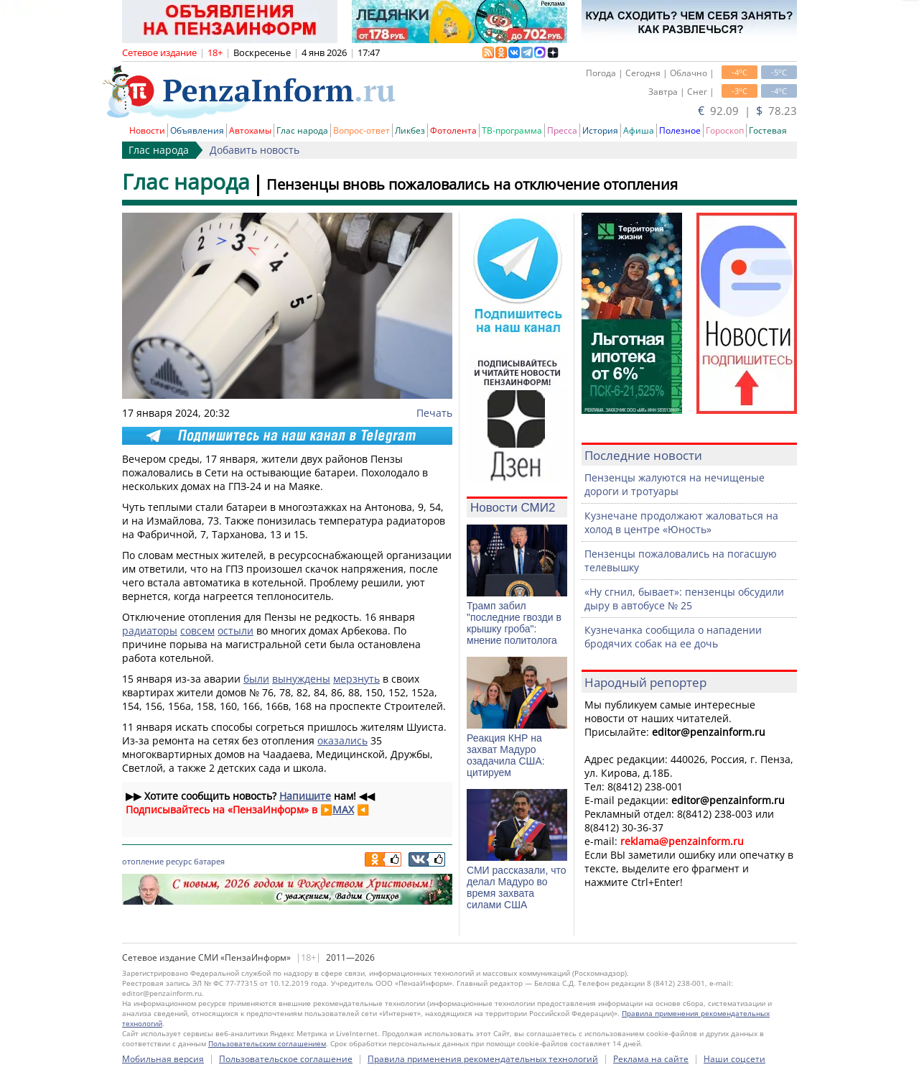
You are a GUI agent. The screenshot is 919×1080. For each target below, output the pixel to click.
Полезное (680, 130)
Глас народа (302, 130)
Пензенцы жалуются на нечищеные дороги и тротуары (674, 484)
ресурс (179, 861)
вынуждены (301, 679)
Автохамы (250, 130)
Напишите (305, 796)
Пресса (562, 130)
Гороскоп (725, 130)
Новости (147, 130)
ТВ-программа (512, 130)
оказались (342, 740)
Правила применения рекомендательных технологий (483, 1059)
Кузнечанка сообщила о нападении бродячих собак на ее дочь (673, 636)
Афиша (638, 130)
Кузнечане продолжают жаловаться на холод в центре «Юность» (681, 522)
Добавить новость (254, 150)
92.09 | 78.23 (747, 110)
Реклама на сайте (651, 1059)
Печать (434, 413)
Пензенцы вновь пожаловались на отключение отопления (472, 184)
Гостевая (768, 130)
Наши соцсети (734, 1059)
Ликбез (410, 130)
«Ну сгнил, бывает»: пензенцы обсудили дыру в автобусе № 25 (684, 598)
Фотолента (453, 130)
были (256, 679)
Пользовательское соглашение (286, 1059)
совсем (197, 630)
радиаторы (149, 630)
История (600, 130)
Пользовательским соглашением (267, 1043)
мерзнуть (356, 679)
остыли (235, 630)
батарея (209, 861)
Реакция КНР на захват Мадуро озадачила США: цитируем (506, 755)
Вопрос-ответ (361, 130)
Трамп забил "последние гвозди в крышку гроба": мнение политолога (514, 623)
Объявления (197, 130)
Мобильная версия (163, 1059)
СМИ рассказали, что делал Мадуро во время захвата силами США (516, 887)
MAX (343, 809)
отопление (143, 861)
